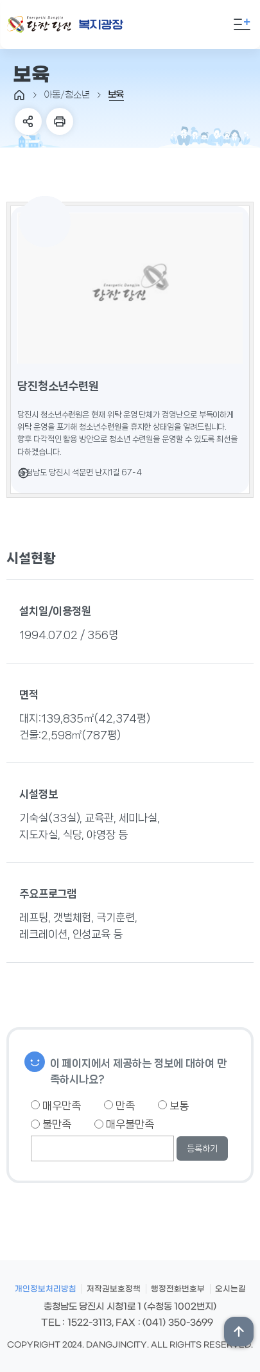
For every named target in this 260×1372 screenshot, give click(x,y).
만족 (119, 1105)
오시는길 (230, 1289)
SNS (28, 121)
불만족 (51, 1124)
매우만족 (56, 1105)
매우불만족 (124, 1124)
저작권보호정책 (114, 1289)
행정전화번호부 (178, 1289)
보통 (173, 1105)
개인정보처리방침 (45, 1289)
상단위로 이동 (239, 1331)
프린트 (59, 121)
